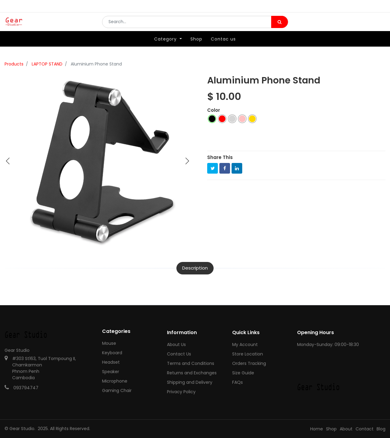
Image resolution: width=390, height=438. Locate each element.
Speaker (110, 372)
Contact (365, 429)
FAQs (237, 382)
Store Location (247, 354)
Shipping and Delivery (189, 382)
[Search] (279, 26)
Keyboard (112, 353)
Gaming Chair (117, 390)
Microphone (114, 381)
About (346, 429)
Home (316, 429)
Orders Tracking (249, 363)
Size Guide (243, 373)
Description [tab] (195, 268)
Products (14, 64)
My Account (245, 344)
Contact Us (179, 354)
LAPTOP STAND (47, 64)
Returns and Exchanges (192, 373)
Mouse (109, 343)
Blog (381, 429)
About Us (176, 344)
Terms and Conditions (190, 363)
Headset (111, 362)
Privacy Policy (181, 392)
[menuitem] (196, 47)
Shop (331, 429)
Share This (220, 157)
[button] (8, 161)
